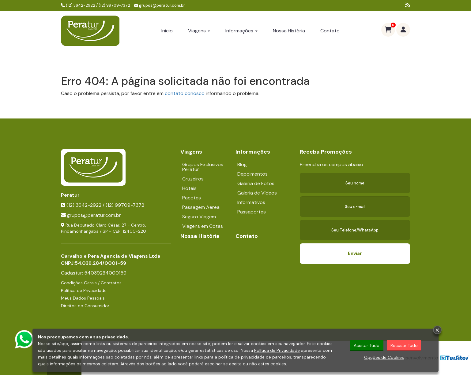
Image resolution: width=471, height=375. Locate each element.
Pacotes (191, 198)
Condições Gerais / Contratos (91, 283)
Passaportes (251, 212)
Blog (242, 164)
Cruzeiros (193, 179)
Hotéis (189, 188)
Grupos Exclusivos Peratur (202, 167)
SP (105, 231)
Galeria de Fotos (255, 183)
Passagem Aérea (201, 207)
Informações (241, 30)
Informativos (251, 202)
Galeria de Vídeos (257, 193)
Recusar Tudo (404, 345)
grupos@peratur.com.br (162, 5)
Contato (330, 30)
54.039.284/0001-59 (100, 263)
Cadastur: (93, 273)
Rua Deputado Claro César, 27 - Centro (105, 225)
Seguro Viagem (199, 216)
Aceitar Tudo (366, 345)
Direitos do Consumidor (85, 305)
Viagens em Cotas (202, 226)
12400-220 (134, 231)
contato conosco (185, 93)
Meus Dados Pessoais (83, 298)
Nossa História (289, 30)
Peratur (70, 195)
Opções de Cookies (384, 357)
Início (167, 30)
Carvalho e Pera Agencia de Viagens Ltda (110, 256)
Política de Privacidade (84, 290)
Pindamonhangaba (80, 231)
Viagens (199, 30)
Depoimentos (252, 174)
